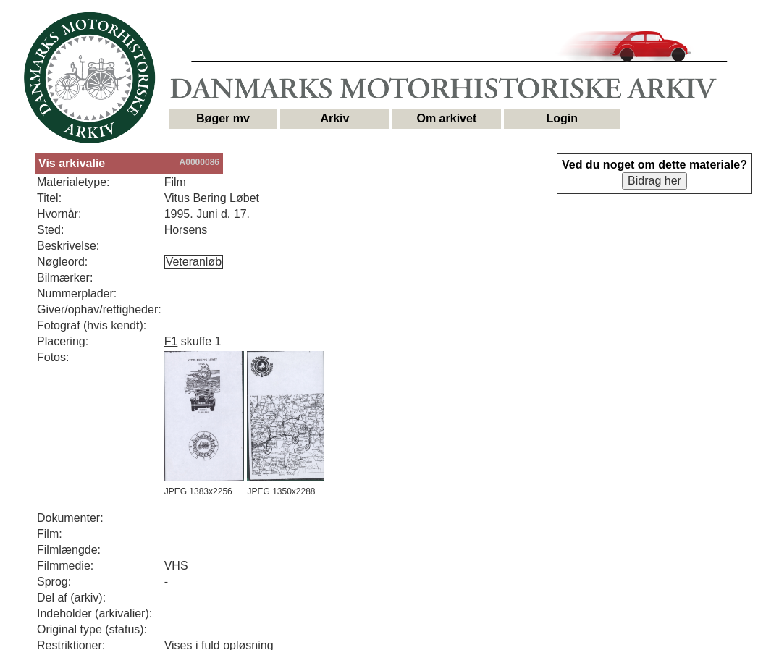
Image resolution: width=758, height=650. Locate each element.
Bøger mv (223, 118)
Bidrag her (654, 180)
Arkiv (334, 118)
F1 (171, 341)
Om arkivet (447, 118)
